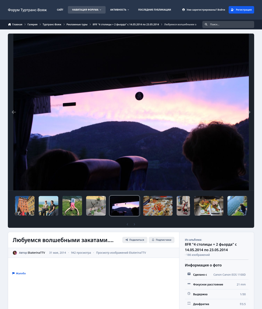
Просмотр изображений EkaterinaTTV (121, 252)
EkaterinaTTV (36, 252)
